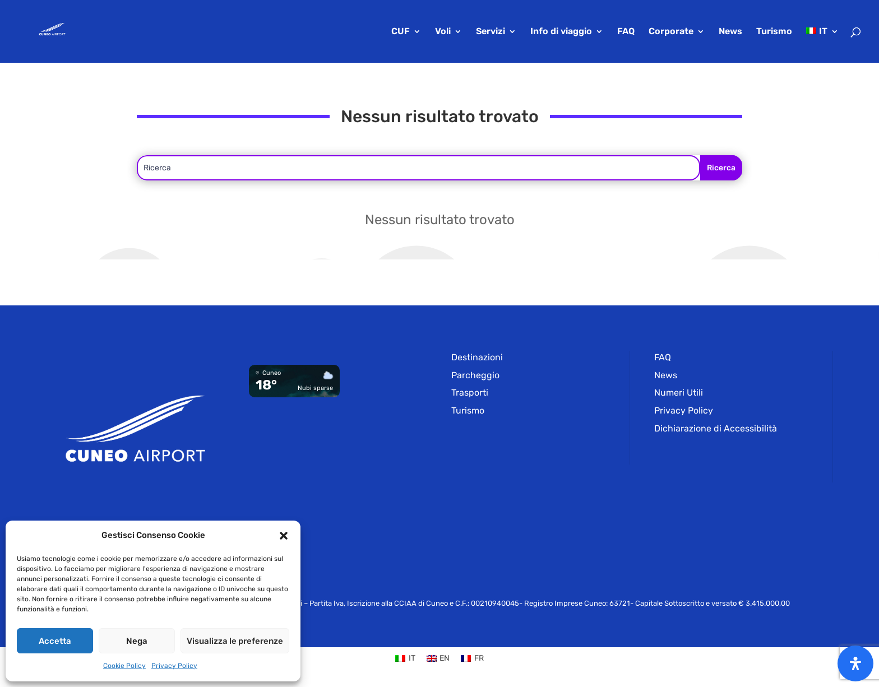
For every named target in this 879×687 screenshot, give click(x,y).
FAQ (626, 31)
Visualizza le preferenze (235, 641)
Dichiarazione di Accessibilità (715, 428)
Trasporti (469, 392)
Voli (443, 31)
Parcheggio (475, 375)
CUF (400, 31)
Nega (136, 641)
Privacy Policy (174, 666)
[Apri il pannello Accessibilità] (855, 663)
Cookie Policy (124, 666)
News (730, 31)
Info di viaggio (561, 31)
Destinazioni (477, 357)
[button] (283, 535)
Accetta (55, 641)
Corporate (671, 31)
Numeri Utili (678, 392)
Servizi (490, 31)
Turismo (774, 31)
